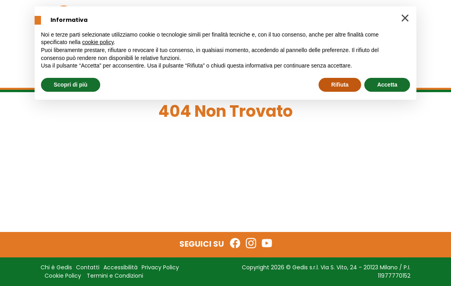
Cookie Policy (63, 276)
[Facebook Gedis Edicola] (235, 243)
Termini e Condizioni (115, 276)
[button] (405, 19)
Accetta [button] (387, 84)
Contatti (87, 267)
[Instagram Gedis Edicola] (251, 243)
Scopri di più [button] (70, 84)
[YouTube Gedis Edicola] (267, 243)
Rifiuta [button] (340, 84)
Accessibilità (120, 267)
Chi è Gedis (56, 267)
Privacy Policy (160, 267)
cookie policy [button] (98, 42)
